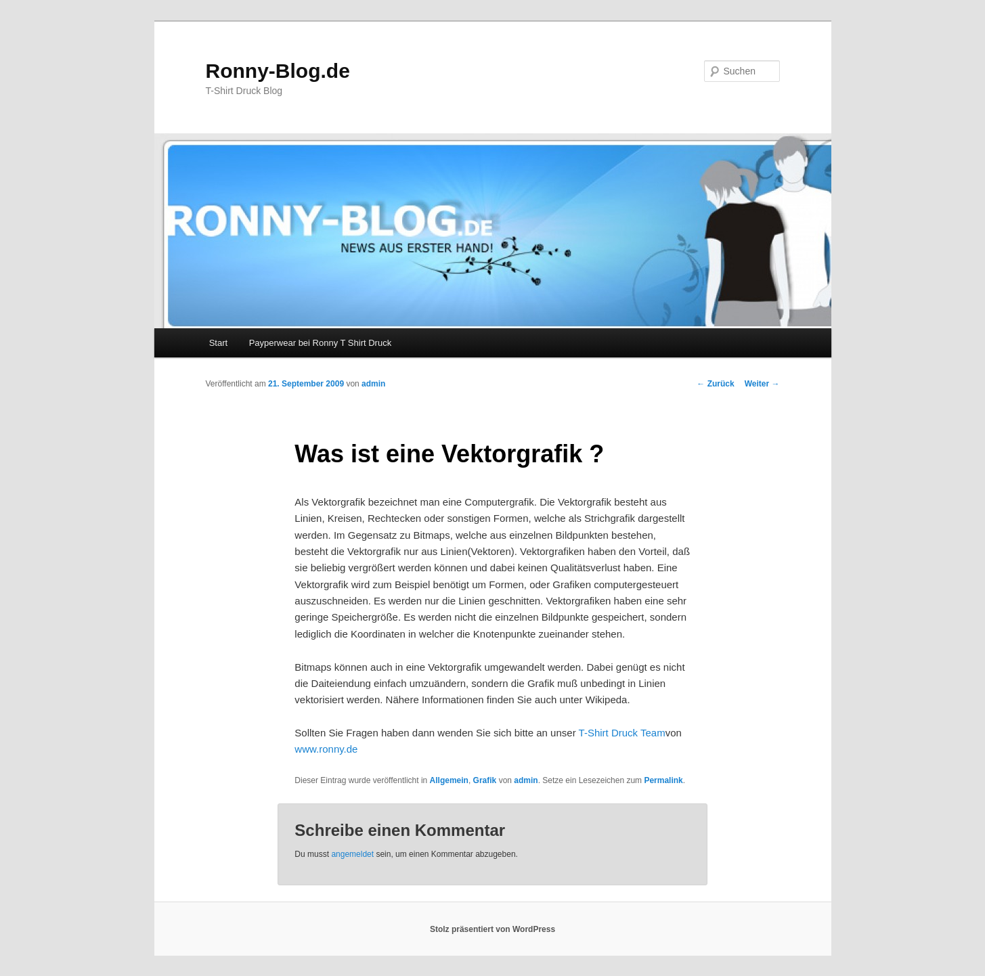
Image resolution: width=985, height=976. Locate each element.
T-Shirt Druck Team (622, 732)
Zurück (715, 384)
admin (373, 384)
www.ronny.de (325, 749)
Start (218, 343)
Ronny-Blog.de (278, 71)
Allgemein (449, 780)
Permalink (663, 780)
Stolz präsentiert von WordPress (492, 929)
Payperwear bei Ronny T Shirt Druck (320, 343)
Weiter (762, 384)
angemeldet (352, 854)
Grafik (485, 780)
